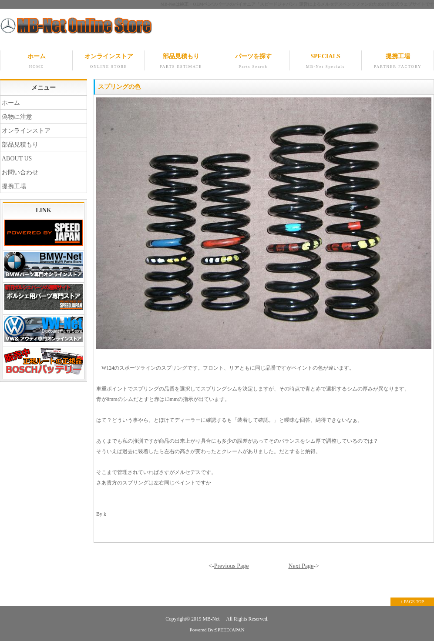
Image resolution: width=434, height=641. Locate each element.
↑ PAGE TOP (412, 601)
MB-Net (212, 619)
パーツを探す (253, 61)
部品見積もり (181, 61)
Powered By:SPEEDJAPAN (216, 629)
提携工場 (398, 61)
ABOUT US (17, 158)
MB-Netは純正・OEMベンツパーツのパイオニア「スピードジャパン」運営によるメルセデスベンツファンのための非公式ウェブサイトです (297, 4)
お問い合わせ (20, 172)
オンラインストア (109, 61)
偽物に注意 (17, 117)
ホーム (36, 61)
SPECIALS (325, 61)
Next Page (300, 566)
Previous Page (231, 566)
